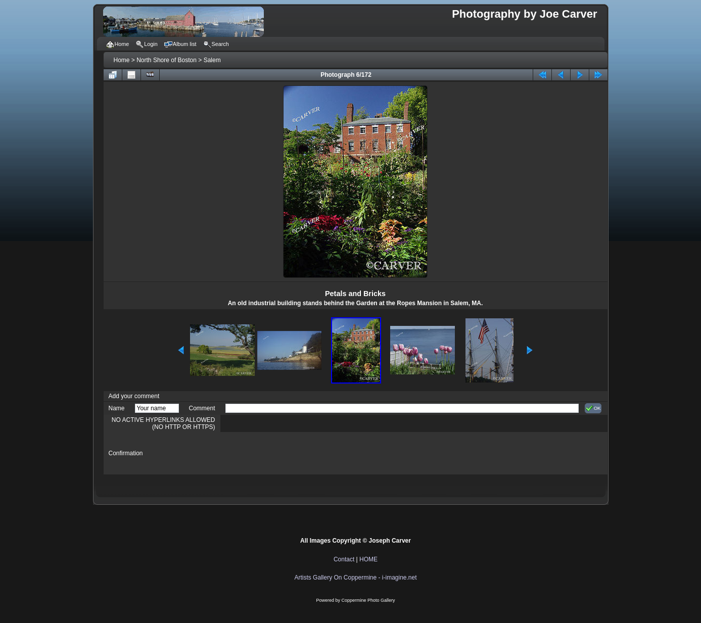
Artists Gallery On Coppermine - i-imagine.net (355, 577)
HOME (368, 559)
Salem (212, 60)
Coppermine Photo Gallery (368, 600)
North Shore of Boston (166, 60)
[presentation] (302, 453)
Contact (344, 559)
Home (122, 60)
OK (593, 408)
